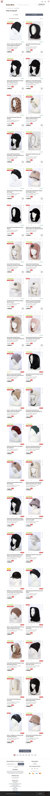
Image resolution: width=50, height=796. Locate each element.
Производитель (10, 8)
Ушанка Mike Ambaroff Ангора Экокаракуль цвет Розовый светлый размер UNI (34, 265)
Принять (40, 793)
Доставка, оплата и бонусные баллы (15, 783)
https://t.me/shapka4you (34, 768)
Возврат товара (15, 788)
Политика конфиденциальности (16, 766)
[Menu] (2, 1)
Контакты (15, 787)
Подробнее (18, 793)
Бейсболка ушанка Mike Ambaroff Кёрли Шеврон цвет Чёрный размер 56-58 (34, 229)
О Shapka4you (15, 782)
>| (35, 755)
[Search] (17, 5)
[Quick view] (23, 22)
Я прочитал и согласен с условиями (16, 767)
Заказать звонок (41, 5)
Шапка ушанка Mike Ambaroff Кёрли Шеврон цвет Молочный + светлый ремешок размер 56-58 (34, 484)
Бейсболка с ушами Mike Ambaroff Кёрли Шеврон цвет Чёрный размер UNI (33, 82)
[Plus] (21, 55)
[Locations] (42, 1)
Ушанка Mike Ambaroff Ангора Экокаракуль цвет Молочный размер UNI (15, 265)
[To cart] (22, 52)
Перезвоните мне (15, 778)
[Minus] (10, 55)
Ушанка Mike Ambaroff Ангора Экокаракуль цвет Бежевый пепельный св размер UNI (15, 339)
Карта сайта (15, 789)
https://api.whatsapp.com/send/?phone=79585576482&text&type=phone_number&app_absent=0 (37, 768)
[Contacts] (45, 1)
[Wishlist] (23, 24)
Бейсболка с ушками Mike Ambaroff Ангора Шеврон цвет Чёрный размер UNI (15, 592)
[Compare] (23, 26)
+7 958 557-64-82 (41, 4)
